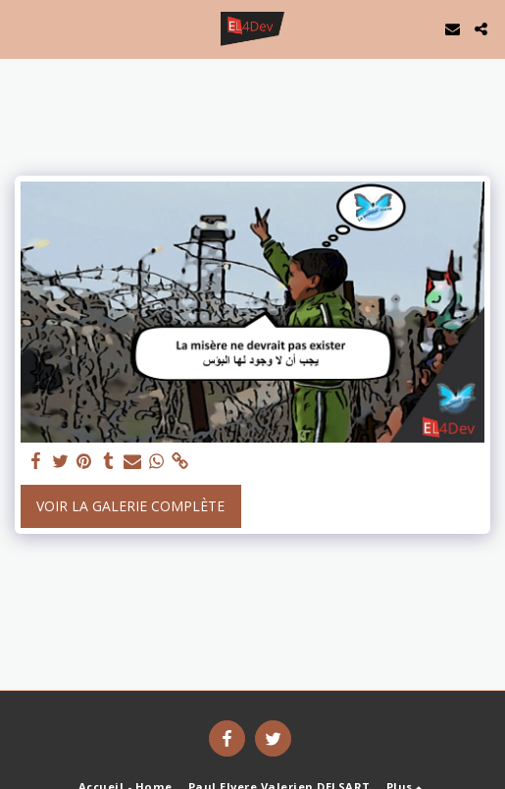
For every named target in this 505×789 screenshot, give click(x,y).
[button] (21, 28)
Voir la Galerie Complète (130, 506)
